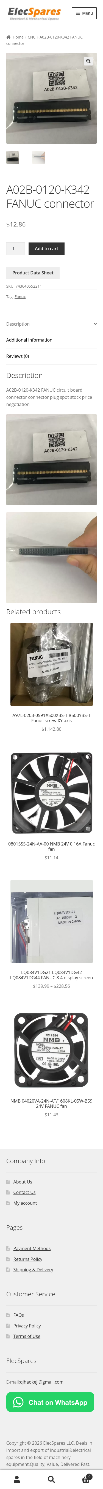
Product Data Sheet (33, 273)
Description (18, 324)
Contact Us (24, 1192)
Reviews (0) (17, 356)
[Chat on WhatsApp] (51, 1402)
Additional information (29, 340)
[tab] (51, 324)
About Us (22, 1182)
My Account (17, 1479)
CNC (31, 37)
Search (51, 1479)
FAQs (18, 1315)
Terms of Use (26, 1336)
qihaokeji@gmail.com (42, 1382)
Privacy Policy (27, 1326)
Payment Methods (32, 1248)
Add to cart (46, 249)
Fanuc (20, 296)
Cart (81, 1475)
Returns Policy (28, 1259)
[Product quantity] (15, 248)
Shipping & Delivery (33, 1270)
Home (18, 37)
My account (25, 1203)
